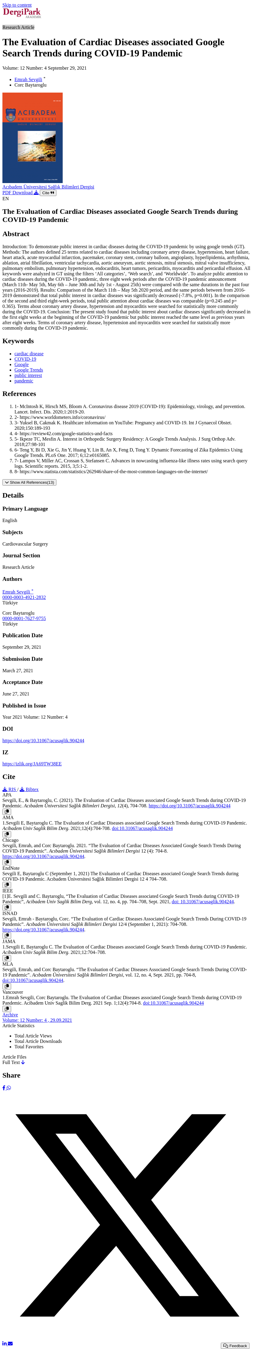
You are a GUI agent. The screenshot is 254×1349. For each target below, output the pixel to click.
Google (21, 364)
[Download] (23, 1062)
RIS (9, 789)
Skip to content (17, 5)
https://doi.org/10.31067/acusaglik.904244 (43, 740)
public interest (28, 375)
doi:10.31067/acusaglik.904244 (142, 828)
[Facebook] (4, 1088)
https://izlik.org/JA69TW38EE (32, 763)
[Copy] (6, 812)
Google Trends (28, 369)
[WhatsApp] (9, 1088)
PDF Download (21, 192)
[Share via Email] (10, 1343)
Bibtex (29, 789)
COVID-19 (25, 359)
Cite (48, 193)
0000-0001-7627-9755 (24, 618)
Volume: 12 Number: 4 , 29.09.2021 (37, 1020)
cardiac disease (28, 353)
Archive (10, 1014)
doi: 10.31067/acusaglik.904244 (203, 901)
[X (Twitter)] (127, 1338)
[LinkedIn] (5, 1343)
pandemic (23, 380)
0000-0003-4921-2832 (24, 597)
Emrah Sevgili (28, 79)
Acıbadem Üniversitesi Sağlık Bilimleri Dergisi (48, 186)
